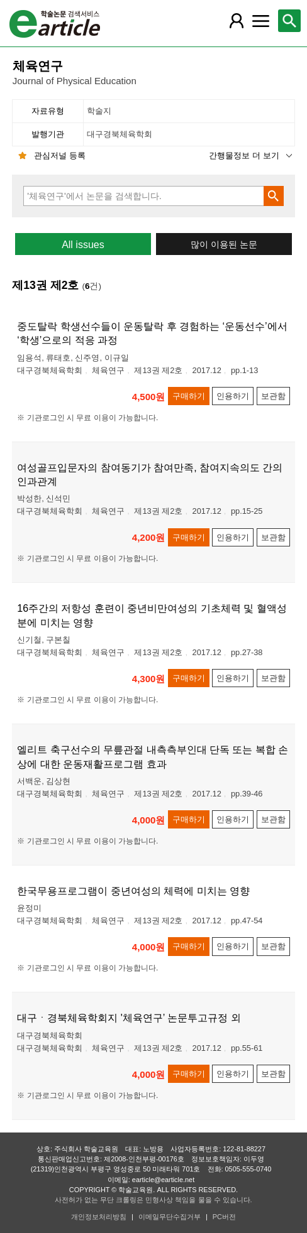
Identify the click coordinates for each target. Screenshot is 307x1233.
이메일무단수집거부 (169, 1216)
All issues (83, 244)
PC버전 (224, 1216)
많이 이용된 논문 (224, 244)
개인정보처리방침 (98, 1216)
